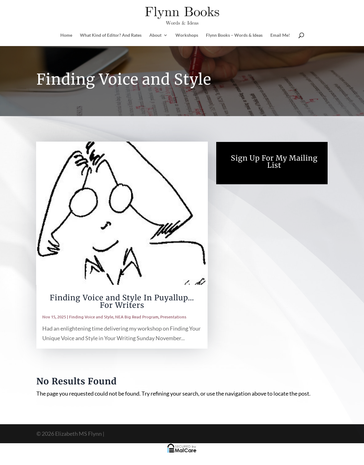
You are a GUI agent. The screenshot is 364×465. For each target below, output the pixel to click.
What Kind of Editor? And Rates (111, 35)
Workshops (186, 35)
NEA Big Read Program (136, 317)
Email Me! (280, 35)
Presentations (173, 317)
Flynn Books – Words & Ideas (234, 35)
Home (66, 35)
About (155, 35)
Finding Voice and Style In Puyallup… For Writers (122, 301)
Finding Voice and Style (91, 317)
